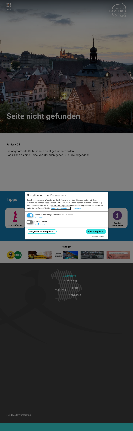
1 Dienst (38, 217)
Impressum (76, 208)
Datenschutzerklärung (60, 208)
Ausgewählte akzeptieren (41, 231)
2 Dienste (39, 224)
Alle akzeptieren (96, 231)
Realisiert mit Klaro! (98, 236)
